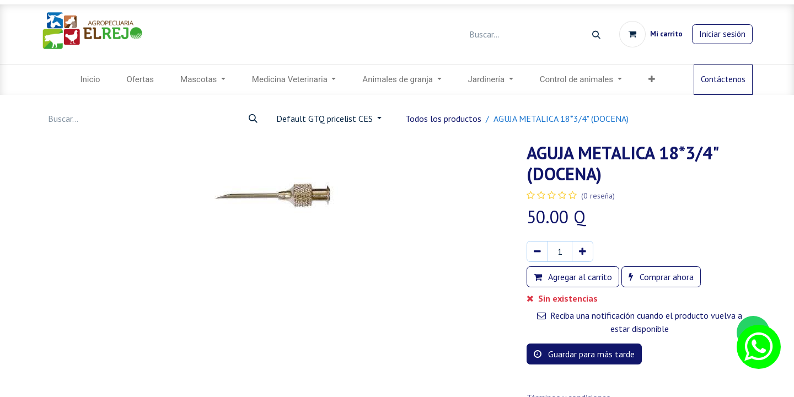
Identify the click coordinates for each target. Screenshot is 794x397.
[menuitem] (90, 79)
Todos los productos (443, 118)
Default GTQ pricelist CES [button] (325, 118)
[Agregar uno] (582, 251)
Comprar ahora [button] (661, 276)
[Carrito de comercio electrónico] (651, 34)
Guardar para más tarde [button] (584, 354)
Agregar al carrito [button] (573, 276)
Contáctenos (723, 79)
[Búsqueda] (596, 34)
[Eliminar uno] (537, 251)
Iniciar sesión (722, 34)
